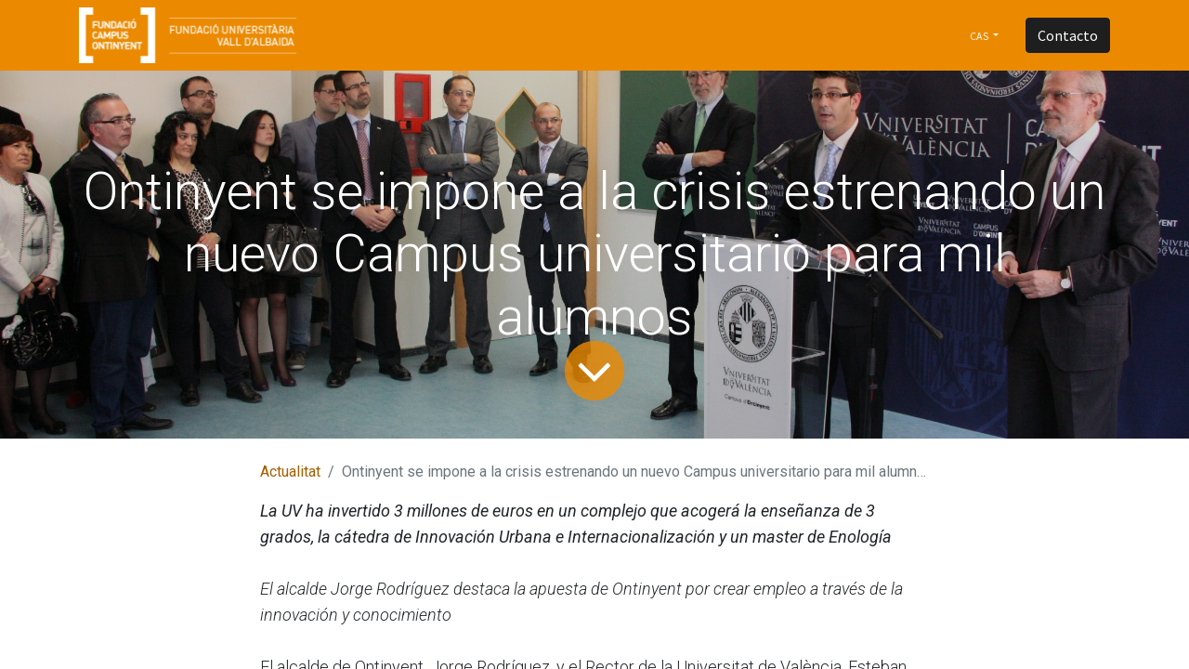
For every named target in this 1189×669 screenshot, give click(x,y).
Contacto (1068, 35)
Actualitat (290, 471)
